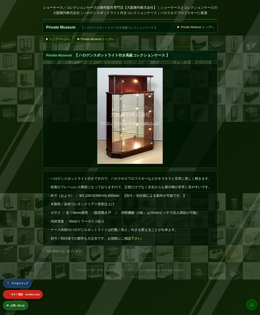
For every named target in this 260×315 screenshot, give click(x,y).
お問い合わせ (15, 305)
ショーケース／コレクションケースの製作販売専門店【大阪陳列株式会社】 (100, 7)
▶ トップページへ (57, 39)
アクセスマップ (17, 283)
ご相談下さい (131, 238)
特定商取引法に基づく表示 (64, 251)
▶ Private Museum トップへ (195, 27)
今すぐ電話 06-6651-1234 (23, 294)
